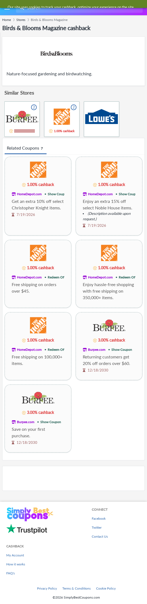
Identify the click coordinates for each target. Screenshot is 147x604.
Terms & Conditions (76, 588)
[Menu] (7, 8)
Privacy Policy (47, 588)
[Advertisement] (73, 478)
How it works (15, 564)
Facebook (99, 518)
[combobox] (79, 8)
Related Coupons (25, 148)
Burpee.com (96, 350)
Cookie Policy (106, 588)
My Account (15, 555)
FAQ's (10, 573)
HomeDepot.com (29, 194)
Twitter (97, 527)
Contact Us (100, 536)
